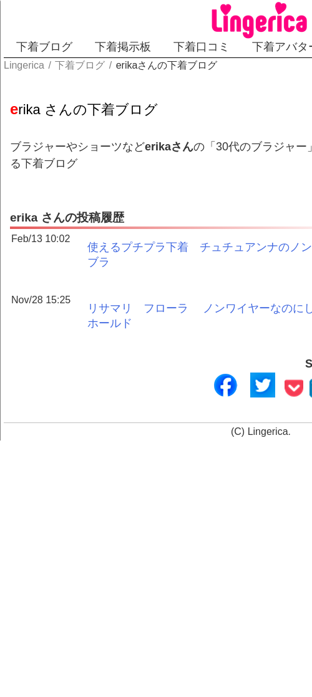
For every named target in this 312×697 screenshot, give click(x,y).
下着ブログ (44, 47)
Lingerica (268, 431)
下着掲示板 (123, 47)
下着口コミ (201, 47)
